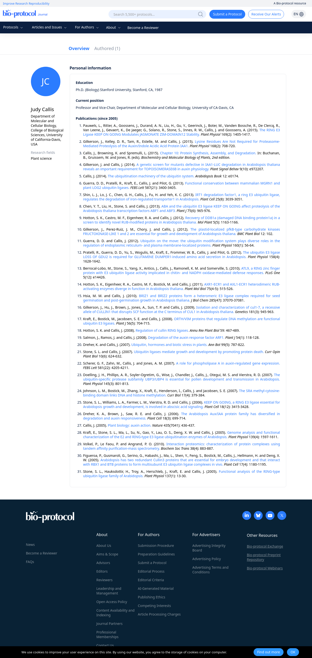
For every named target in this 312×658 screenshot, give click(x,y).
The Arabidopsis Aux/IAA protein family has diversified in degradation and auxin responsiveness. (181, 416)
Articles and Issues (50, 27)
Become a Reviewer (143, 27)
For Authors (87, 27)
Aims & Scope (107, 554)
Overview (79, 48)
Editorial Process (151, 571)
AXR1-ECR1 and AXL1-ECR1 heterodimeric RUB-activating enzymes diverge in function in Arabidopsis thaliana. (181, 286)
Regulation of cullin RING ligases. (162, 330)
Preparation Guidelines (156, 554)
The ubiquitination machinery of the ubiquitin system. (151, 176)
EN (299, 14)
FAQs (30, 561)
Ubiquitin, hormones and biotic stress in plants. (169, 344)
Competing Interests (154, 605)
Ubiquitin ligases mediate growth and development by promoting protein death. (199, 351)
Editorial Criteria (151, 580)
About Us (103, 545)
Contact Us (105, 645)
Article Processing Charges (159, 614)
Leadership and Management (109, 590)
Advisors (103, 562)
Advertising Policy (206, 558)
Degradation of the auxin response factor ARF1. (186, 337)
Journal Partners (109, 623)
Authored (107, 48)
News (30, 544)
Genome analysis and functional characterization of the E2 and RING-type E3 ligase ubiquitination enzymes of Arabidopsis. (181, 434)
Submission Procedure (156, 545)
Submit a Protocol (227, 14)
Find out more (268, 652)
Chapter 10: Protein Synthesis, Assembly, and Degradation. (208, 153)
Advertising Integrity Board (209, 548)
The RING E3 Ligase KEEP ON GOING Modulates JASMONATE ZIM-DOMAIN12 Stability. (181, 132)
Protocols (13, 27)
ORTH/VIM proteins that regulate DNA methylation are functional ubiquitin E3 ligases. (181, 321)
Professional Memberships (107, 634)
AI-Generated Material (156, 588)
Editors (102, 571)
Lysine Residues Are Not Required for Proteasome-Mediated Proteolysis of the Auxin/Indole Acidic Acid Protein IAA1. (181, 143)
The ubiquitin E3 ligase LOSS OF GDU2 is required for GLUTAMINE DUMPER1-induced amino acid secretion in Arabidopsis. (181, 254)
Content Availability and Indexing (115, 612)
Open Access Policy (111, 601)
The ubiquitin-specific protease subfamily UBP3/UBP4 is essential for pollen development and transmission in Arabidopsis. (181, 377)
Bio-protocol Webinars (265, 568)
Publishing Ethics (151, 597)
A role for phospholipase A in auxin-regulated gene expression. (228, 363)
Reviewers (104, 580)
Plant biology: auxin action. (129, 425)
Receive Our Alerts (266, 14)
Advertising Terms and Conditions (210, 569)
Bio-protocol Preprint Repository (264, 557)
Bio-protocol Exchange (265, 546)
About (114, 27)
